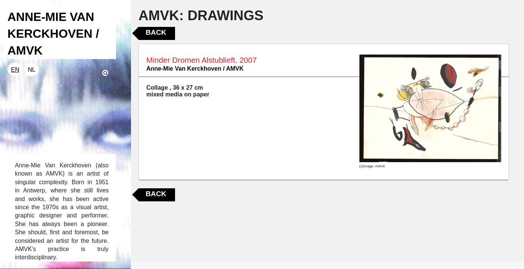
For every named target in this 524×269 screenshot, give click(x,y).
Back (156, 32)
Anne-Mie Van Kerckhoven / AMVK (195, 68)
